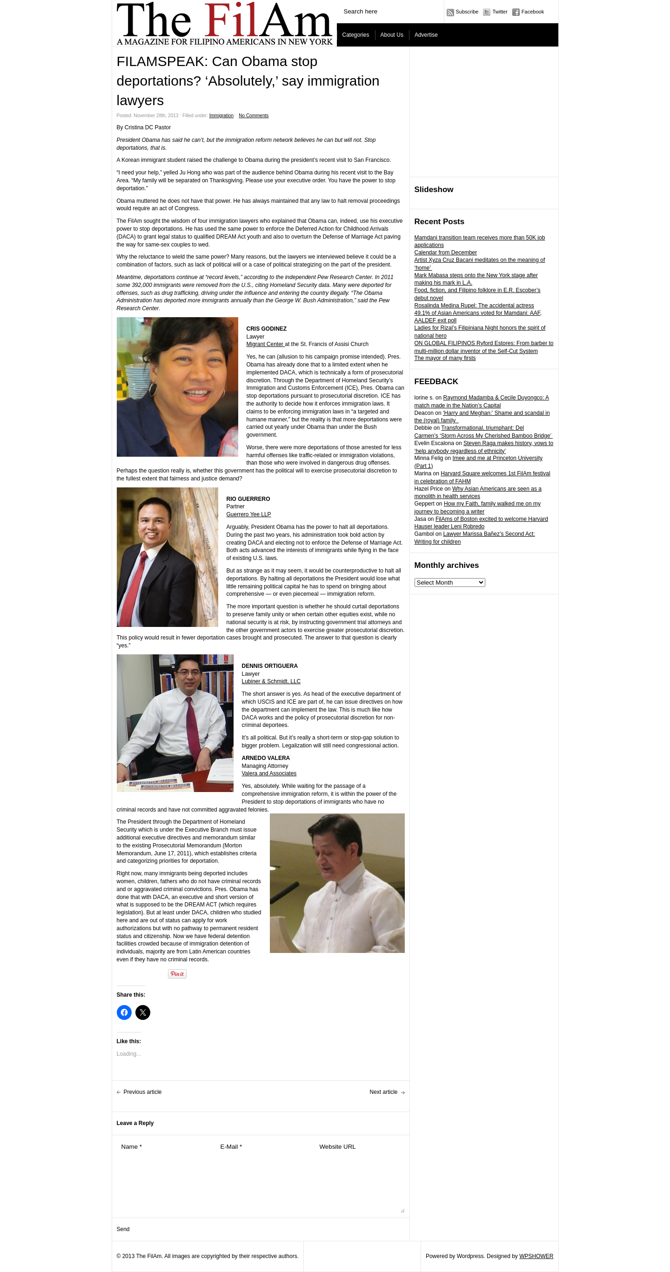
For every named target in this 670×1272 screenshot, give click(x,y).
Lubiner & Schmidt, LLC (271, 681)
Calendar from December (446, 252)
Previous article (143, 1092)
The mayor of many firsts (445, 358)
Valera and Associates (269, 773)
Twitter (499, 11)
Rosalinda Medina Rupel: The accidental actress (474, 305)
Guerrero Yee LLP (249, 514)
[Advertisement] (484, 112)
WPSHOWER (536, 1256)
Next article (383, 1092)
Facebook (533, 11)
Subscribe (467, 11)
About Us (392, 35)
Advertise (426, 35)
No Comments (253, 115)
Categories (355, 35)
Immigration (221, 115)
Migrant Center (266, 344)
